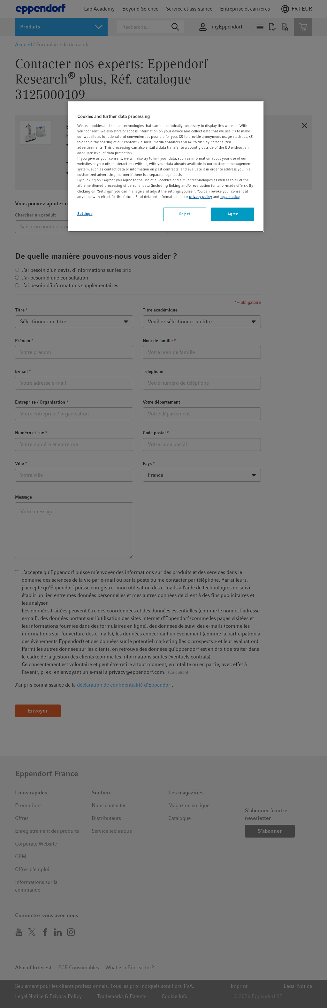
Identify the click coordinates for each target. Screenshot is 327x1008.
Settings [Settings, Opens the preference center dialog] (85, 213)
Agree (232, 214)
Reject (184, 214)
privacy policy (200, 196)
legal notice (230, 196)
